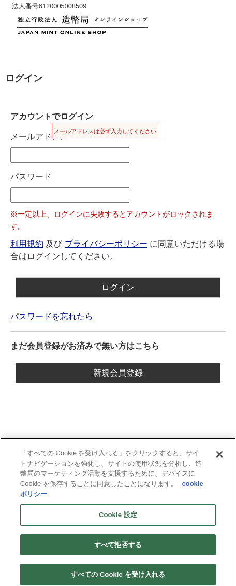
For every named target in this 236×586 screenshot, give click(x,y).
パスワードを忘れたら (51, 316)
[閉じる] (219, 458)
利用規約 (26, 243)
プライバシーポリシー (106, 243)
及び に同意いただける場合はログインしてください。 (117, 250)
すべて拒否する (118, 548)
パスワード (31, 176)
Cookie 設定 (118, 518)
